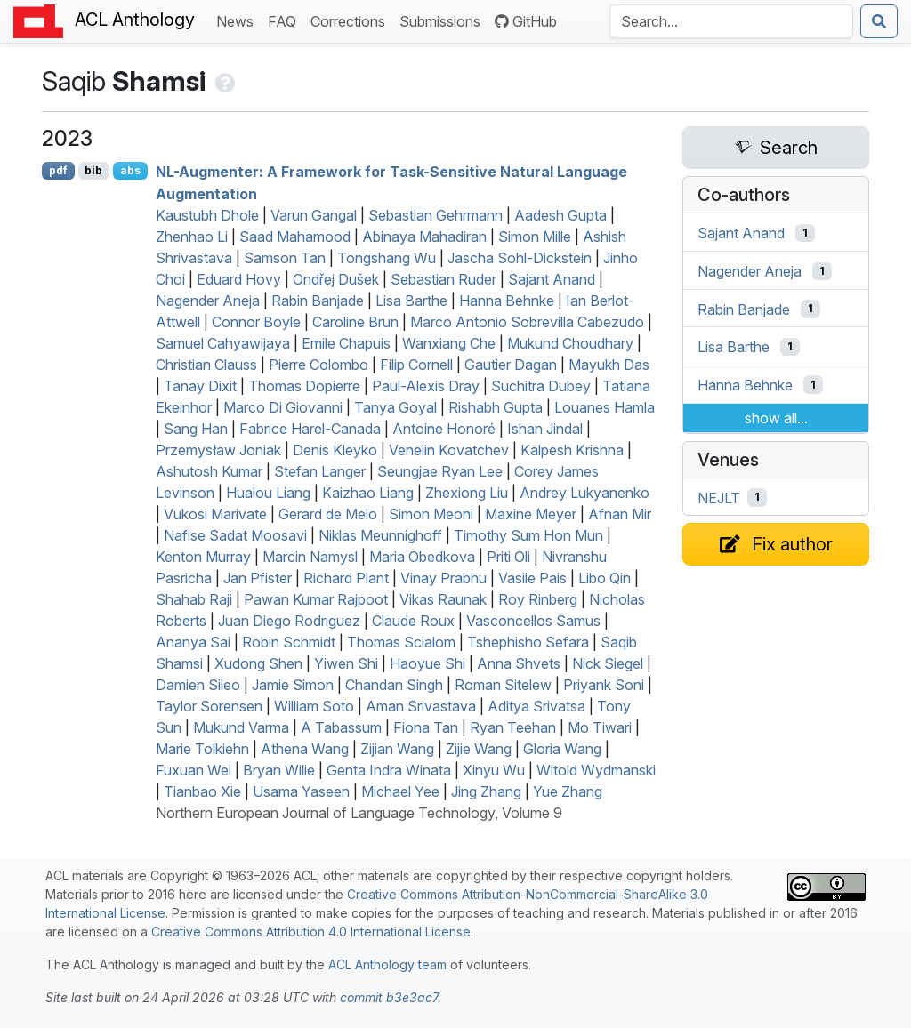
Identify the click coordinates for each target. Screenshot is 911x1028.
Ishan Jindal (545, 429)
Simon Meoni (431, 514)
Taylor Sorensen (209, 706)
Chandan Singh (394, 685)
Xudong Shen (258, 663)
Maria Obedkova (422, 557)
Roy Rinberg (537, 599)
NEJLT (718, 497)
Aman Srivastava (421, 706)
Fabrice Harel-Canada (310, 429)
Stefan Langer (320, 471)
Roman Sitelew (503, 685)
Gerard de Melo (327, 514)
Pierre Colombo (318, 364)
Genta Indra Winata (389, 770)
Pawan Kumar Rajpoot (316, 599)
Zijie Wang (479, 749)
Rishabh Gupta (495, 407)
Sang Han (196, 429)
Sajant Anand (551, 279)
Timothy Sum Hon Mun (528, 535)
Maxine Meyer (530, 514)
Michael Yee (400, 791)
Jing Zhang (486, 791)
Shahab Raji (194, 599)
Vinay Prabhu (443, 578)
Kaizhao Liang (368, 493)
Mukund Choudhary (570, 343)
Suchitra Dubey (541, 386)
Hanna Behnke (506, 300)
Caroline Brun (355, 322)
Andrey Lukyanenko (584, 493)
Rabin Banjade (317, 300)
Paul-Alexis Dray (426, 386)
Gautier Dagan (510, 364)
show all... (776, 418)
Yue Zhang (567, 791)
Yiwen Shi (346, 663)
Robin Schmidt (288, 642)
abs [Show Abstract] (130, 170)
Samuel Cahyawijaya (223, 343)
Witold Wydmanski (596, 770)
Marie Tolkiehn (202, 749)
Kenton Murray (203, 557)
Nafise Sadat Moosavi (235, 535)
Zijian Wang (397, 749)
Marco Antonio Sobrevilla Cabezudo (527, 322)
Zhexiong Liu (466, 493)
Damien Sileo (198, 685)
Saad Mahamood (295, 236)
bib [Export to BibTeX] (93, 170)
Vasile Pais (532, 578)
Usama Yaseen (301, 791)
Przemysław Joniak (218, 450)
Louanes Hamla (604, 407)
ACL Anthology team (387, 964)
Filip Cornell (416, 364)
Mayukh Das (608, 364)
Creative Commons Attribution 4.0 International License (311, 931)
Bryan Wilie (279, 770)
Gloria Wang (562, 749)
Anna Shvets (518, 663)
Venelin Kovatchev (449, 450)
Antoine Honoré (444, 429)
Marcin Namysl (310, 557)
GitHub (526, 21)
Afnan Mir (619, 514)
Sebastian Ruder (443, 279)
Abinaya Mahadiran (424, 236)
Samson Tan (285, 258)
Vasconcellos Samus (533, 621)
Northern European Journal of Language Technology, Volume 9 (359, 813)
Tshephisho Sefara (528, 642)
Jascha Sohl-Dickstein (519, 258)
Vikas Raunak (443, 599)
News (238, 20)
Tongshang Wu (386, 258)
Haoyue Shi (427, 663)
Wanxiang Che (449, 343)
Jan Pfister (257, 578)
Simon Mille (534, 236)
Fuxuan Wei (193, 770)
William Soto (314, 706)
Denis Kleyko (335, 450)
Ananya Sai (193, 642)
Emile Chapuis (346, 343)
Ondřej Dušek (336, 279)
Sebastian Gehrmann (435, 215)
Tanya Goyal (395, 407)
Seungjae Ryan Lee (440, 471)
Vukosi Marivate (215, 514)
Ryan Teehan (513, 727)
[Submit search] (879, 21)
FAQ (285, 20)
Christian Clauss (206, 364)
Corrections (351, 20)
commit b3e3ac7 (389, 997)
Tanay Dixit (200, 386)
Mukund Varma (241, 727)
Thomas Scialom (401, 642)
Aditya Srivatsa (536, 706)
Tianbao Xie (202, 791)
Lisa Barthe (411, 300)
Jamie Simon (293, 685)
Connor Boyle (256, 322)
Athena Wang (305, 749)
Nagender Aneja (208, 300)
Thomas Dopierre (304, 386)
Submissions (443, 20)
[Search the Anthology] (731, 21)
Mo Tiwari (600, 727)
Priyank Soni (603, 685)
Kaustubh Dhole (207, 215)
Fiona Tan (425, 727)
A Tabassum (341, 727)
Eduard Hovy (239, 279)
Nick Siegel (607, 663)
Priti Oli (508, 557)
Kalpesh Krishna (572, 450)
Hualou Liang (268, 493)
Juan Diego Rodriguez (289, 621)
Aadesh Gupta (560, 215)
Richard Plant (346, 578)
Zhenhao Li (192, 236)
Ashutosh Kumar (209, 471)
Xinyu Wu (494, 770)
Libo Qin (604, 578)
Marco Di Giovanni (283, 407)
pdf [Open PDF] (58, 170)
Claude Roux (413, 621)
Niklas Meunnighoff (380, 535)
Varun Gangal (313, 215)
